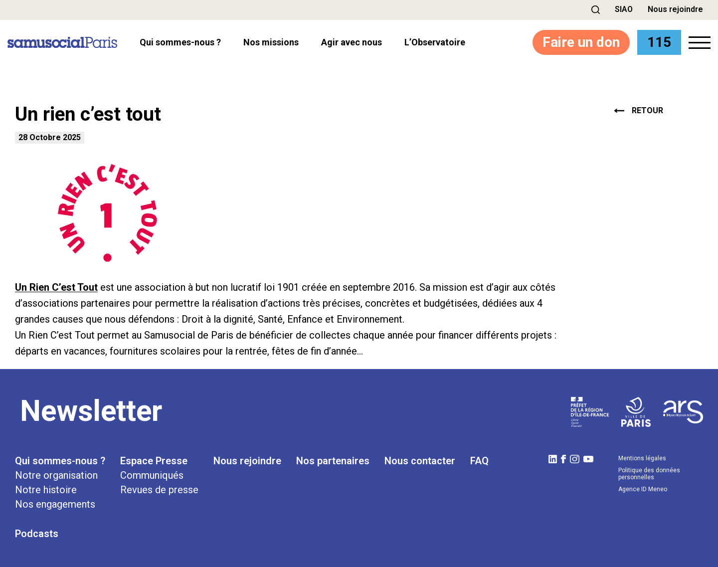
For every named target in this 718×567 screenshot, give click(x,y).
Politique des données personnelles (649, 474)
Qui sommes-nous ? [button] (180, 42)
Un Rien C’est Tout (56, 287)
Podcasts (36, 534)
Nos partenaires (332, 461)
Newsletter (91, 411)
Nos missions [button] (271, 42)
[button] (595, 9)
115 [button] (659, 42)
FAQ (479, 461)
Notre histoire (46, 490)
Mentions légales (642, 458)
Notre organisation (56, 475)
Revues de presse (159, 490)
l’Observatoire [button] (434, 42)
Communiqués (151, 475)
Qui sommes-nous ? (60, 461)
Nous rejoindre (675, 9)
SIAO (624, 9)
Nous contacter (419, 461)
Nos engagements (55, 504)
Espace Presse (153, 461)
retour (638, 111)
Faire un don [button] (581, 42)
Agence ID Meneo (642, 489)
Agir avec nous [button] (351, 42)
